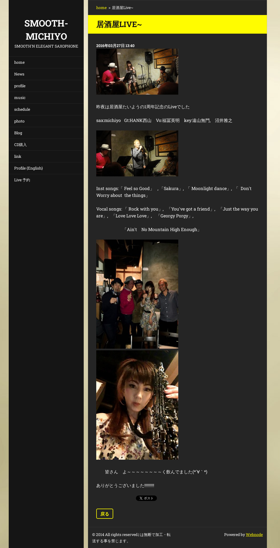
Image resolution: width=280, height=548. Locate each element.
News (19, 74)
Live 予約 (22, 179)
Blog (18, 132)
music (19, 97)
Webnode (254, 534)
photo (19, 121)
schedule (22, 109)
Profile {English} (28, 168)
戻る (104, 514)
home (19, 62)
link (17, 156)
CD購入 (20, 144)
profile (19, 85)
